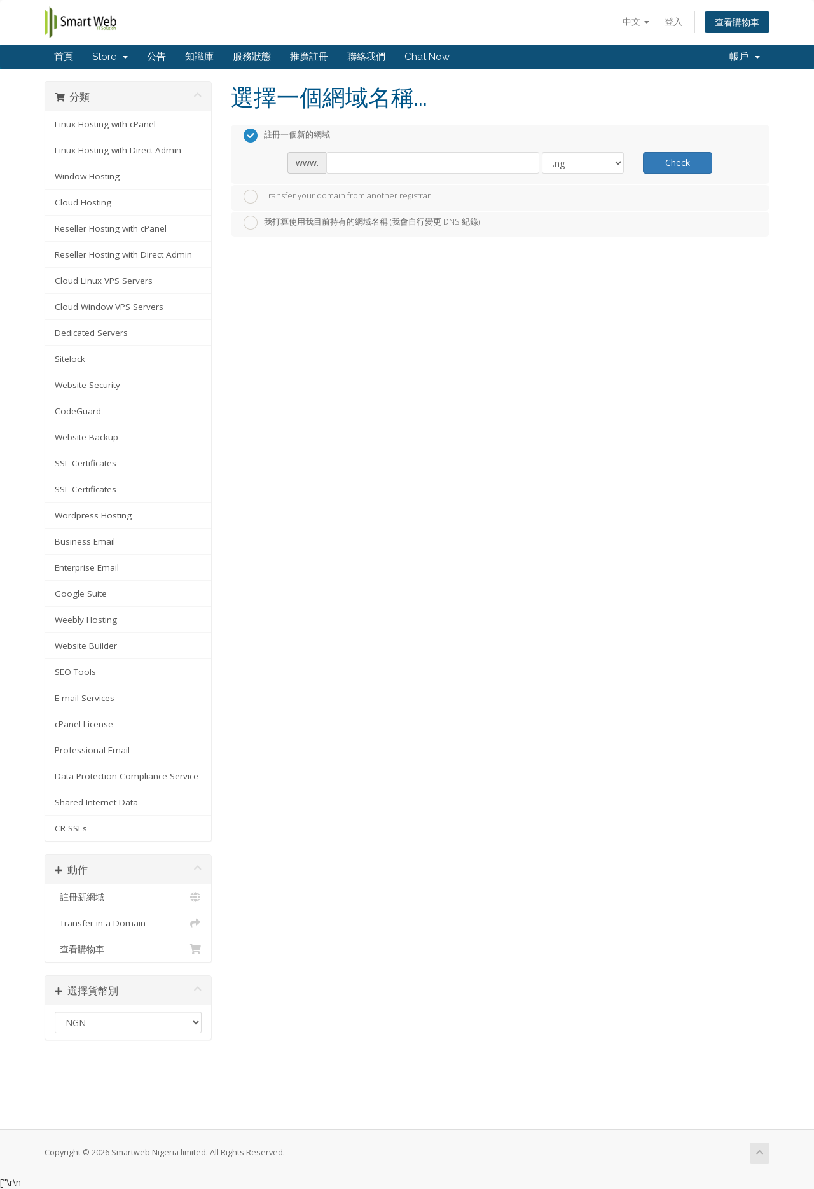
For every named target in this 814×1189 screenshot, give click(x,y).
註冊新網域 (128, 897)
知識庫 (199, 56)
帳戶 (744, 56)
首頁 (63, 56)
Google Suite (81, 593)
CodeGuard (78, 411)
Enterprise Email (87, 567)
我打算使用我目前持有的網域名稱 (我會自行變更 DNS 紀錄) (362, 223)
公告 (156, 56)
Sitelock (70, 359)
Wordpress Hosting (93, 515)
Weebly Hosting (86, 619)
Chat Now (427, 56)
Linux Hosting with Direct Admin (118, 150)
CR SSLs (71, 828)
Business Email (85, 541)
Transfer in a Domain (128, 923)
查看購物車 (737, 22)
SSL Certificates (85, 463)
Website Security (87, 385)
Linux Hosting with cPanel (105, 124)
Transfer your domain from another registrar (337, 197)
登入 (673, 21)
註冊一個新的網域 (287, 136)
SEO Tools (75, 672)
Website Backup (86, 437)
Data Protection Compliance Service (126, 776)
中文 (636, 21)
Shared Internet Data (96, 802)
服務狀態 (252, 56)
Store (110, 56)
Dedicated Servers (91, 332)
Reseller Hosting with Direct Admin (123, 254)
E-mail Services (84, 698)
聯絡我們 (366, 56)
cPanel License (84, 724)
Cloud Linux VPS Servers (104, 280)
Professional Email (92, 750)
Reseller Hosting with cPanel (111, 228)
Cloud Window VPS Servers (109, 306)
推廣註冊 (309, 56)
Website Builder (86, 645)
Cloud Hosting (83, 202)
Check (677, 162)
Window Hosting (87, 176)
